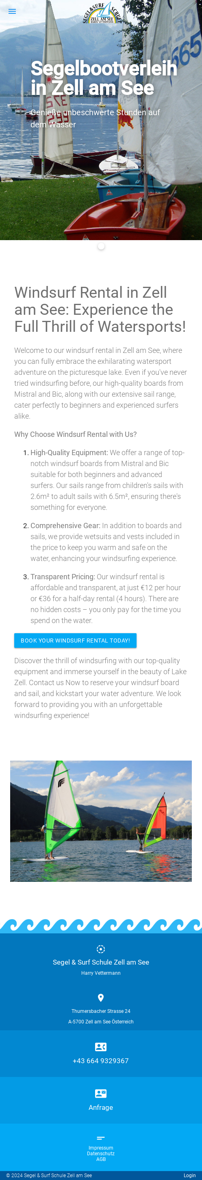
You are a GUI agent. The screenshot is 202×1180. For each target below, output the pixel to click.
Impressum (101, 1148)
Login (190, 1175)
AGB (101, 1159)
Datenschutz (101, 1153)
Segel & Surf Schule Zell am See (101, 962)
